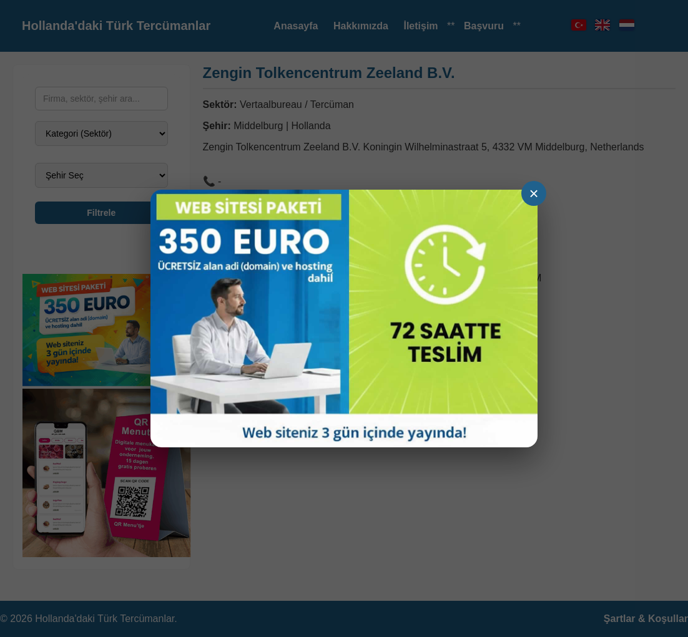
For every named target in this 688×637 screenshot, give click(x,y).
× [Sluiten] (533, 193)
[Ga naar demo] (344, 318)
